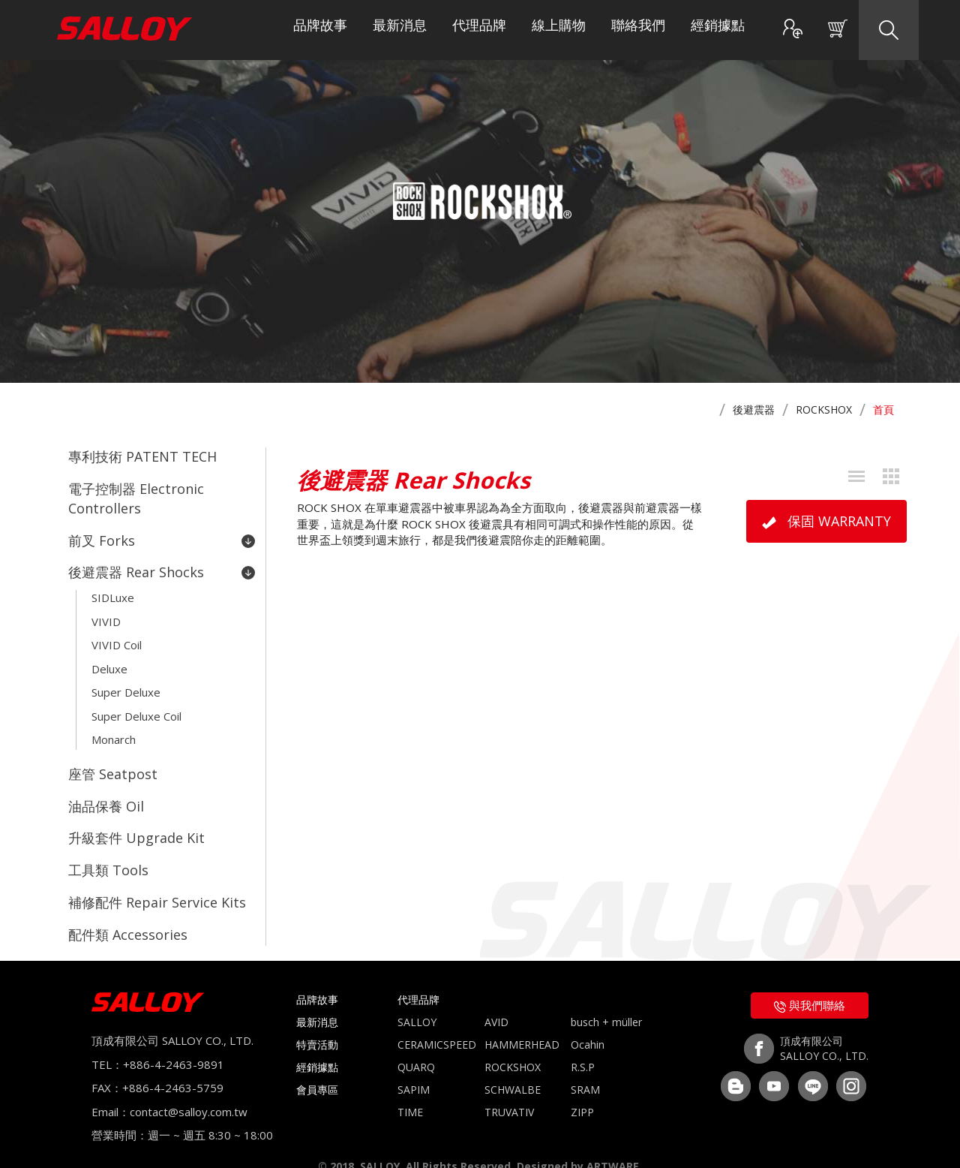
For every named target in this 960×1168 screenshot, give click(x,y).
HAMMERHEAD (522, 1018)
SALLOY (417, 996)
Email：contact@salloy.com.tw (170, 1084)
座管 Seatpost (113, 757)
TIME (410, 1086)
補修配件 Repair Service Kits (157, 879)
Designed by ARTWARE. (579, 1139)
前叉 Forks (161, 537)
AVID (496, 996)
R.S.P (583, 1041)
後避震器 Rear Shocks (161, 567)
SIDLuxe (113, 591)
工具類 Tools (108, 848)
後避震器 (754, 409)
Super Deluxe (126, 680)
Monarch (114, 723)
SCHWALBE (512, 1063)
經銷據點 (718, 30)
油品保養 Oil (106, 787)
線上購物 (559, 30)
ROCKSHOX (824, 409)
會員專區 (317, 1063)
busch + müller (606, 996)
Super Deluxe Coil (137, 701)
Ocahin (587, 1018)
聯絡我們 (638, 30)
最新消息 (400, 30)
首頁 (883, 409)
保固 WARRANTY (826, 521)
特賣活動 (317, 1018)
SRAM (585, 1063)
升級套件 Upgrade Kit (136, 817)
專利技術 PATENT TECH (142, 456)
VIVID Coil (117, 635)
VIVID (106, 613)
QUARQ (416, 1041)
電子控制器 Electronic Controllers (136, 497)
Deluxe (110, 657)
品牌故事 (320, 30)
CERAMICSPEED (437, 1018)
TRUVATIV (509, 1086)
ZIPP (582, 1086)
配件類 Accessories (128, 909)
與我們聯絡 (809, 978)
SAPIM (414, 1063)
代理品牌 (479, 30)
